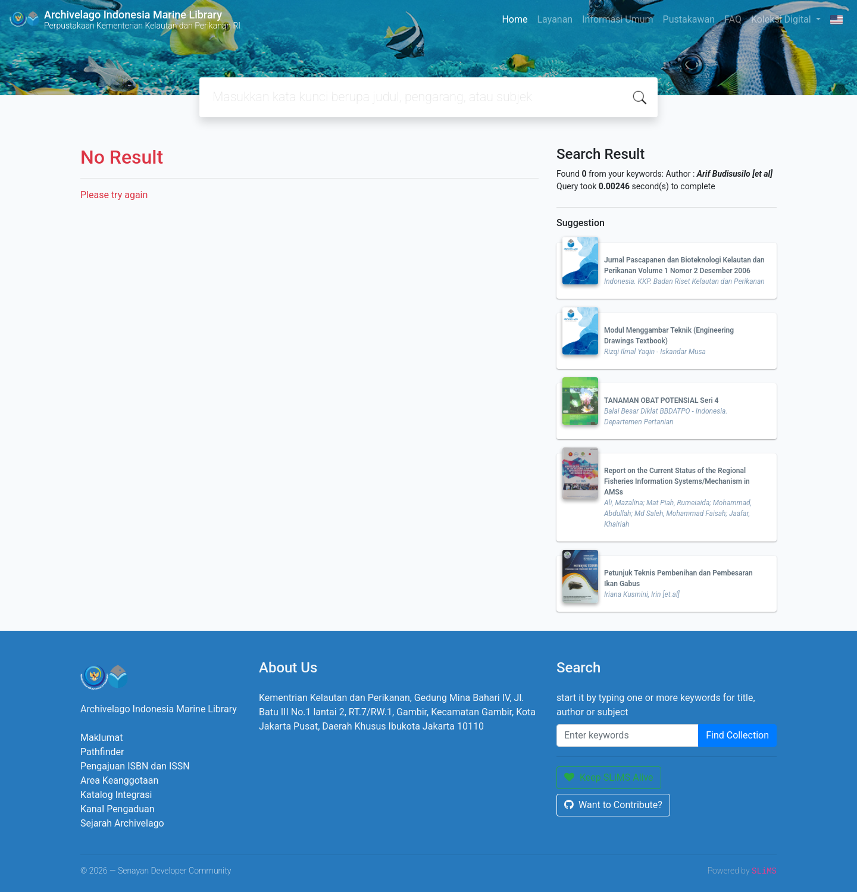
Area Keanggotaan (119, 780)
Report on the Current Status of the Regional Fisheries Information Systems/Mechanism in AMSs (677, 481)
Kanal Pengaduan (117, 809)
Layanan (555, 19)
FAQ (733, 19)
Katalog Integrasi (116, 794)
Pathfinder (102, 752)
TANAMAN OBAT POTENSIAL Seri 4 (661, 400)
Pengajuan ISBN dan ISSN (135, 766)
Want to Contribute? (613, 804)
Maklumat (101, 737)
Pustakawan (689, 19)
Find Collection (737, 735)
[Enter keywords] (627, 735)
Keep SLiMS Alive (608, 777)
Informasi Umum (617, 19)
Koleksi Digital (782, 19)
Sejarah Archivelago (122, 823)
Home (514, 19)
